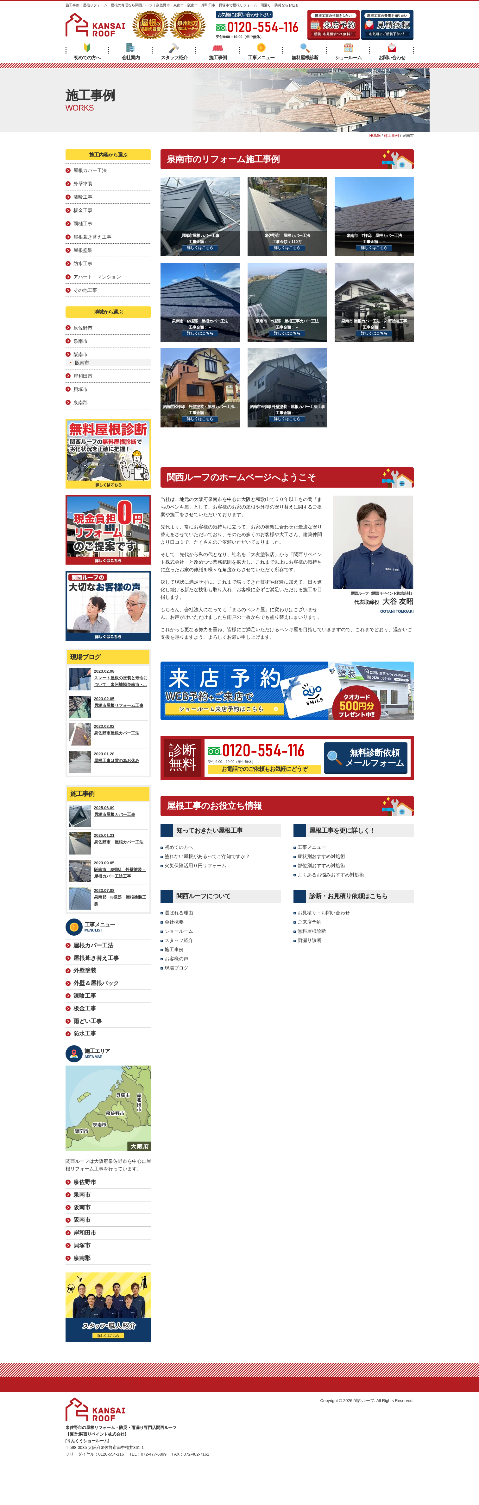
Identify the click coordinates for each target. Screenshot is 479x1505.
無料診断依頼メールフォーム (365, 758)
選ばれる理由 (179, 912)
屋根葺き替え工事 (92, 237)
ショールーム (348, 51)
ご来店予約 (309, 922)
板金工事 (82, 210)
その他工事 (85, 290)
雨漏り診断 (309, 940)
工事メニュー (261, 51)
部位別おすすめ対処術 (321, 865)
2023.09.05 (108, 871)
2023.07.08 (108, 898)
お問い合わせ (392, 51)
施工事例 (218, 51)
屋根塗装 (82, 250)
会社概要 (174, 922)
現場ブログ (176, 967)
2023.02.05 (108, 707)
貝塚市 (80, 389)
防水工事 (82, 263)
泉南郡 (80, 402)
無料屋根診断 (305, 51)
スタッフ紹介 (174, 51)
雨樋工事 (82, 223)
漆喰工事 (82, 197)
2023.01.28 (108, 762)
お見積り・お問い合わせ (324, 912)
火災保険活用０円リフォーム (195, 865)
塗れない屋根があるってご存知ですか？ (207, 856)
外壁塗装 (82, 183)
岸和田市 (82, 376)
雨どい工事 (87, 1021)
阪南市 (80, 354)
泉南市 (80, 341)
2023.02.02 (108, 734)
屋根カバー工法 (90, 170)
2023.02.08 (108, 679)
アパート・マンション (97, 276)
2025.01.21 (108, 843)
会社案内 (131, 51)
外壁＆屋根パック (96, 983)
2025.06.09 (108, 816)
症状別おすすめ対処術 (321, 856)
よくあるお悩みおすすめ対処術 (331, 874)
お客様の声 (176, 958)
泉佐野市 (82, 327)
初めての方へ (87, 51)
